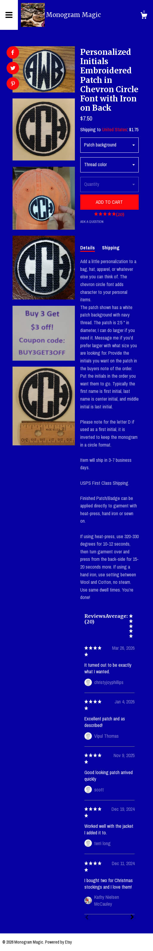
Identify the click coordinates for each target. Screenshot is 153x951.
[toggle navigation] (9, 15)
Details (87, 247)
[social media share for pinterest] (13, 84)
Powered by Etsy (58, 942)
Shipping (111, 247)
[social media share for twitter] (13, 68)
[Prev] (86, 918)
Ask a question (91, 222)
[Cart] (143, 16)
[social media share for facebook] (12, 52)
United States (114, 129)
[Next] (132, 917)
